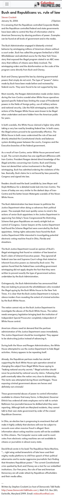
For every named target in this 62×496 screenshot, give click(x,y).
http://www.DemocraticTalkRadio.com (19, 490)
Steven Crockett (9, 17)
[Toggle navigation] (7, 4)
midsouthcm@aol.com (43, 494)
